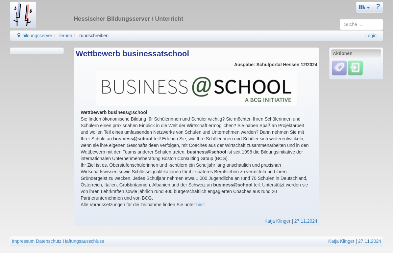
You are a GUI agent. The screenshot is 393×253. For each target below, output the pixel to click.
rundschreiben (94, 35)
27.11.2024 (305, 221)
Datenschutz (48, 241)
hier (200, 204)
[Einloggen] (355, 67)
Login (371, 35)
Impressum (23, 241)
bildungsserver (34, 35)
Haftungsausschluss (83, 241)
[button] (364, 7)
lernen (66, 35)
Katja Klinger (277, 221)
